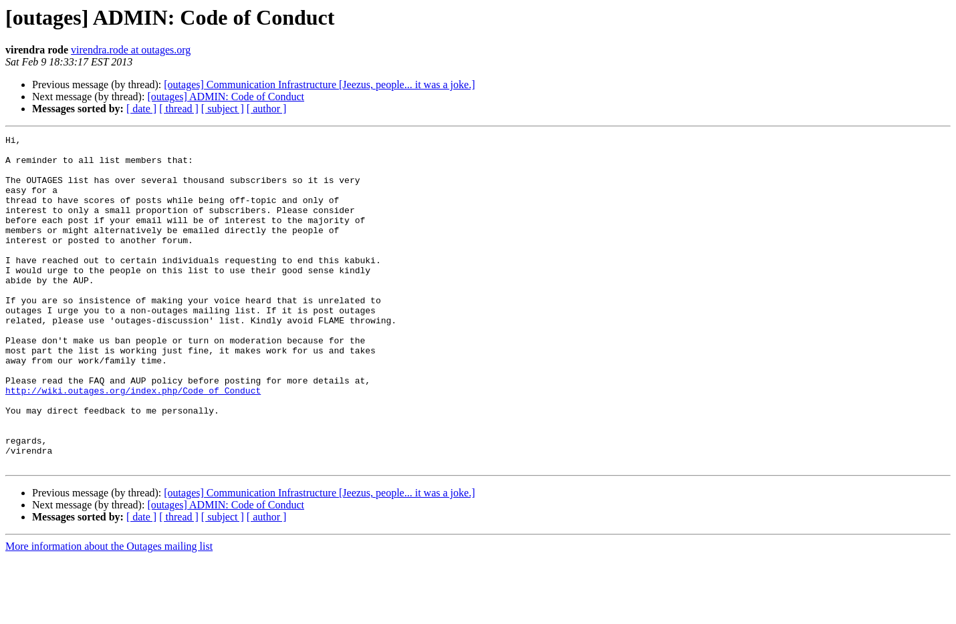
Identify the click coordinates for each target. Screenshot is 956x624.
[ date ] (141, 108)
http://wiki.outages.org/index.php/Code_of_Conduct (133, 442)
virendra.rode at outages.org (131, 49)
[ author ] (267, 108)
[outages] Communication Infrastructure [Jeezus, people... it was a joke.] (319, 84)
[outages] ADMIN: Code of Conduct (225, 96)
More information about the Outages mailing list (109, 612)
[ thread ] (179, 108)
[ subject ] (222, 108)
